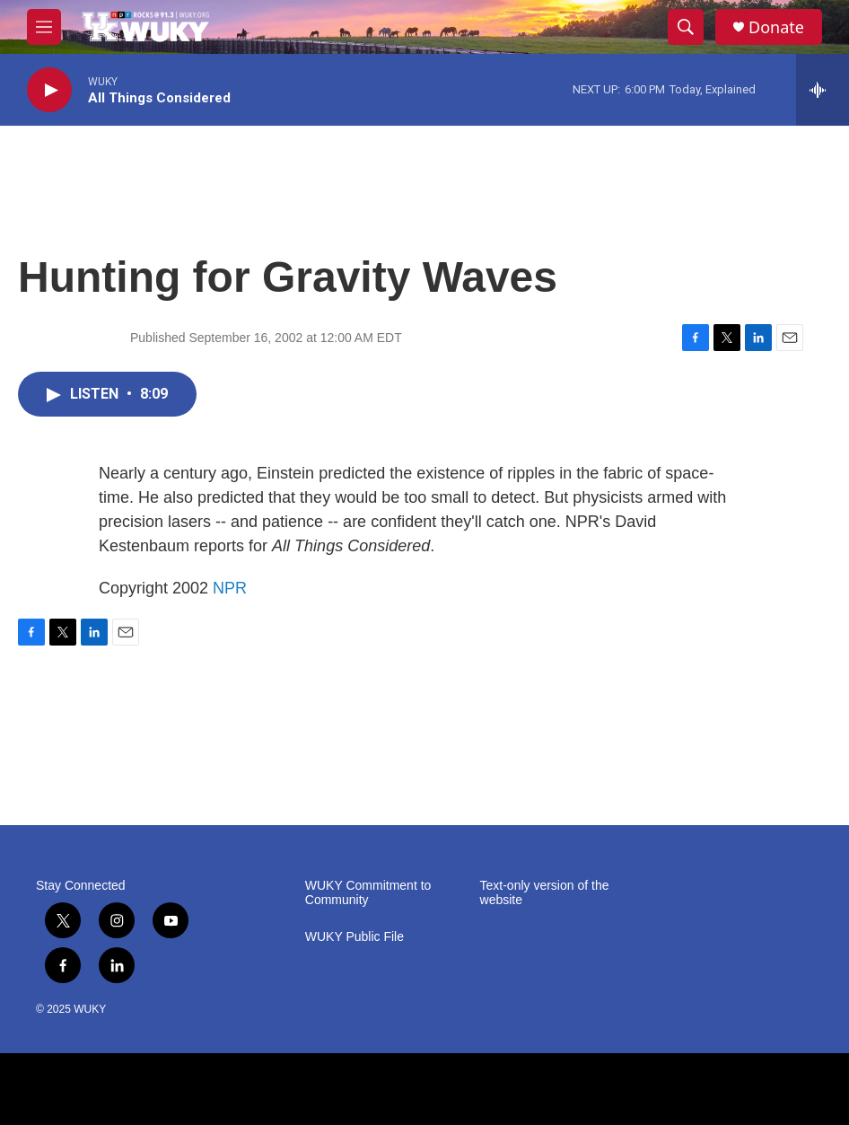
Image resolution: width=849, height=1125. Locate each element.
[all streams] (822, 90)
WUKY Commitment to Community (368, 893)
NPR (230, 588)
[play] (49, 90)
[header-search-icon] (686, 27)
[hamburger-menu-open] (44, 27)
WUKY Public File (354, 937)
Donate (776, 27)
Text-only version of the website (544, 893)
